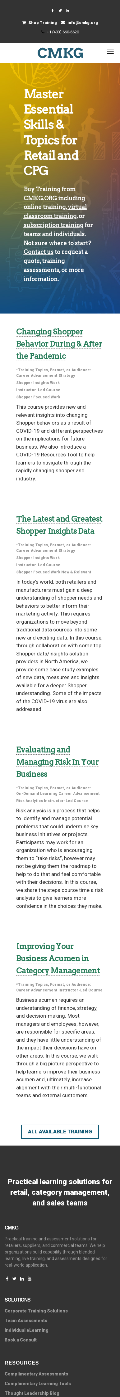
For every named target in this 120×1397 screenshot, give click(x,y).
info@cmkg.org (79, 22)
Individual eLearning (26, 1330)
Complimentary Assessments (36, 1373)
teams (32, 234)
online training (45, 207)
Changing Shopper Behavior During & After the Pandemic (59, 344)
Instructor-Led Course (38, 390)
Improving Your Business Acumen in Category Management (57, 958)
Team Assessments (26, 1320)
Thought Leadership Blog (32, 1393)
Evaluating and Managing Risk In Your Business (57, 762)
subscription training (53, 225)
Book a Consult (21, 1339)
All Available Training (60, 1131)
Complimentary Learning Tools (38, 1383)
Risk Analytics (29, 801)
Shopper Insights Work (38, 383)
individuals (69, 234)
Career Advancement (37, 375)
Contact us (38, 252)
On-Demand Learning (37, 793)
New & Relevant (76, 572)
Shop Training (39, 22)
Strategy (66, 375)
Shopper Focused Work (38, 397)
